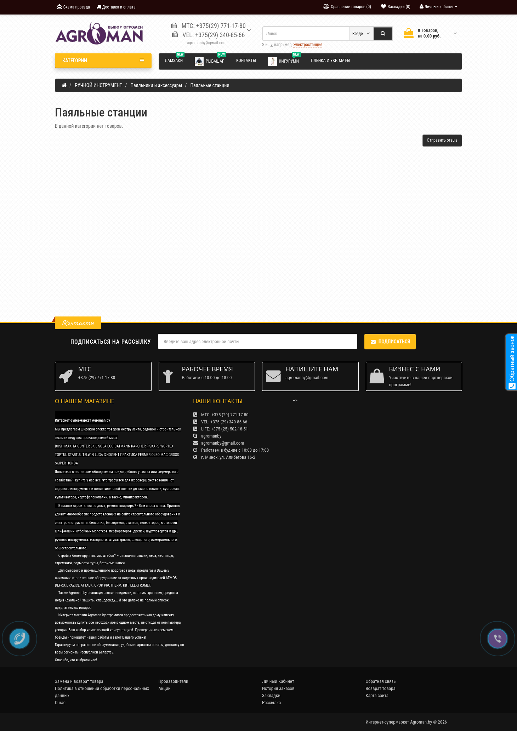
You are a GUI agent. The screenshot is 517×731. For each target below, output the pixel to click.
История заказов (278, 688)
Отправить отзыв (442, 140)
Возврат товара (381, 688)
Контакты (246, 60)
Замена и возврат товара (79, 681)
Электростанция (307, 44)
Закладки (271, 695)
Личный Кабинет (278, 681)
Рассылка (271, 702)
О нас (60, 702)
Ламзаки (175, 59)
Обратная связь (381, 681)
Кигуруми (284, 61)
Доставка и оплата (116, 7)
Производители (173, 681)
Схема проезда (73, 7)
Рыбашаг (210, 61)
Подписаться (390, 341)
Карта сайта (377, 695)
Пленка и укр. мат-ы (330, 60)
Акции (165, 688)
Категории (103, 60)
